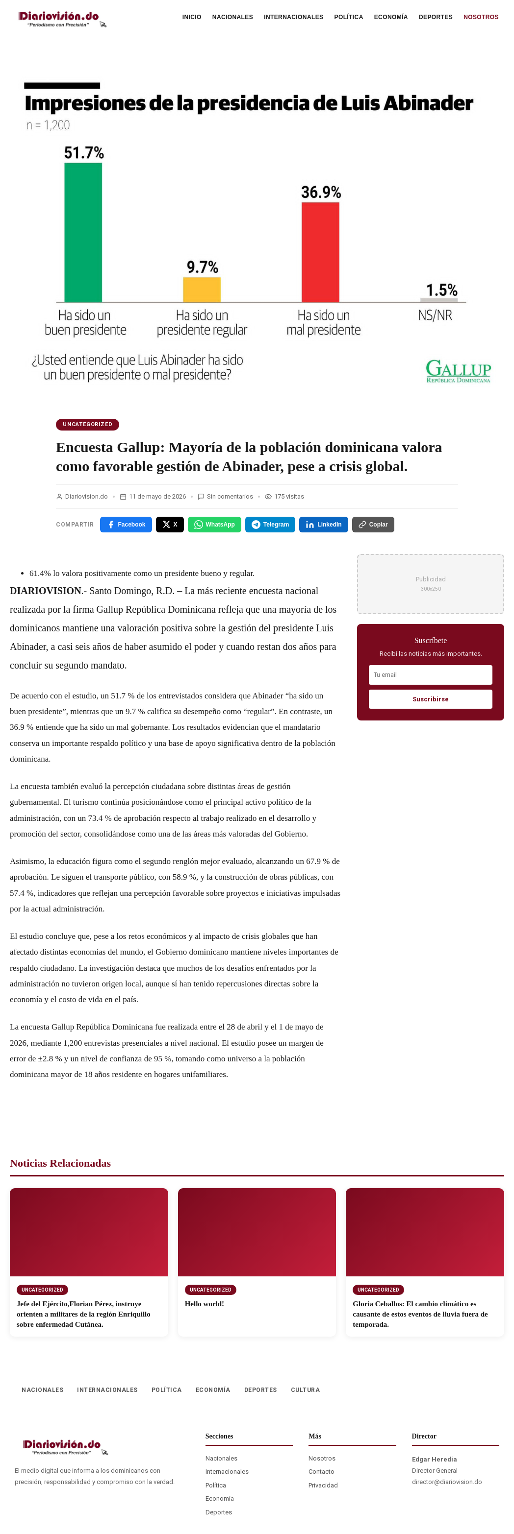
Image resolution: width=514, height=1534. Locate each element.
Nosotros (321, 1458)
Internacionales (227, 1471)
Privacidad (323, 1485)
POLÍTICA (348, 17)
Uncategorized (87, 424)
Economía (220, 1498)
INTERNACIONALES (293, 17)
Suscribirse (430, 699)
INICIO (192, 17)
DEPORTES (436, 17)
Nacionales (221, 1458)
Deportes (219, 1512)
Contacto (321, 1471)
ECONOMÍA (391, 17)
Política (216, 1485)
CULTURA (305, 1390)
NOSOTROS (481, 17)
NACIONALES (232, 17)
